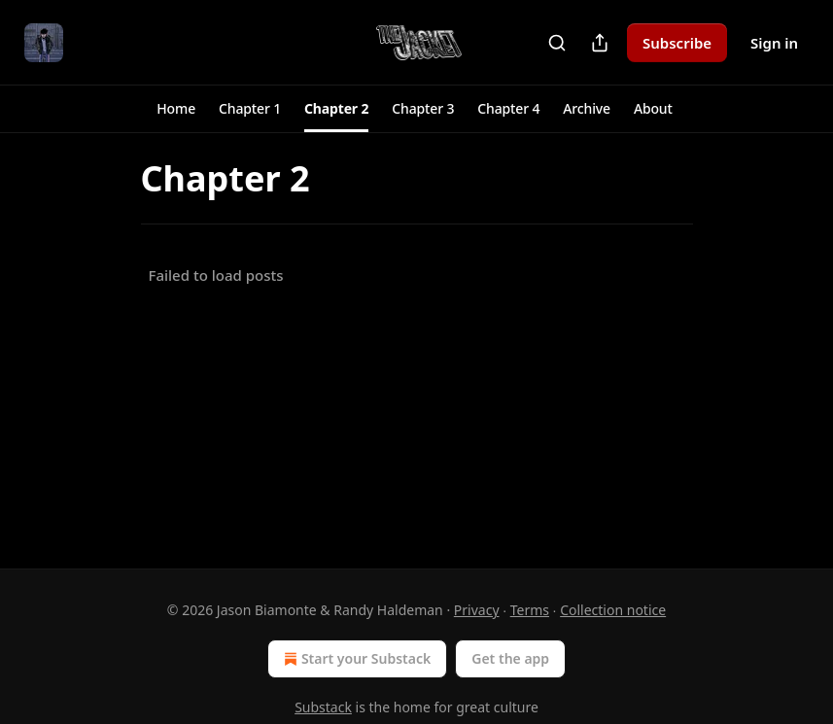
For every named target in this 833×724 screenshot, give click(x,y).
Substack (323, 707)
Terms (529, 610)
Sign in (774, 42)
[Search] (557, 42)
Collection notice (613, 610)
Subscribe (677, 42)
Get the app (510, 658)
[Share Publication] (599, 42)
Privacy (477, 610)
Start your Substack (355, 659)
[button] (176, 109)
